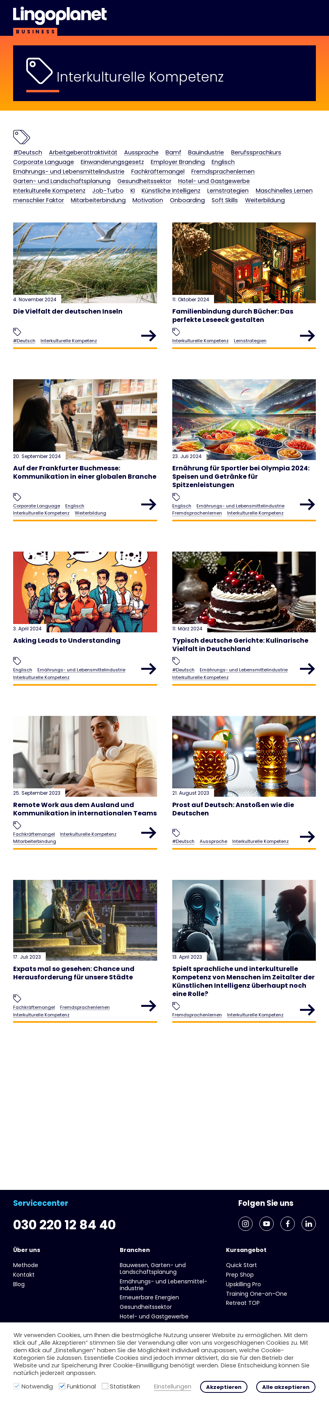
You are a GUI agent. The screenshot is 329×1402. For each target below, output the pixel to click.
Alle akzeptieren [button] (286, 1387)
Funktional (81, 1386)
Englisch (27, 174)
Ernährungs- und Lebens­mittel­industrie (115, 174)
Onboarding (149, 216)
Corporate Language (115, 164)
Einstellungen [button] (172, 1386)
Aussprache (163, 153)
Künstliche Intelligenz (49, 206)
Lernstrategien (117, 206)
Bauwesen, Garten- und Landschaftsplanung (153, 1269)
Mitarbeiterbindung (46, 216)
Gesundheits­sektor (252, 185)
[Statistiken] (105, 1386)
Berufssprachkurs (42, 164)
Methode (25, 1265)
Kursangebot (246, 1250)
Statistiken (125, 1386)
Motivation (104, 216)
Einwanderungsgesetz (196, 164)
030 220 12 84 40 (74, 1222)
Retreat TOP (243, 1303)
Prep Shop (240, 1275)
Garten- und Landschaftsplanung (154, 185)
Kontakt (24, 1275)
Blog (19, 1284)
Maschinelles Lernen (182, 206)
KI (245, 195)
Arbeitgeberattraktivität (95, 153)
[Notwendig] (17, 1386)
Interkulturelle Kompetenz (149, 195)
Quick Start (241, 1265)
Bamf (200, 153)
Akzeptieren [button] (223, 1387)
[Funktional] (62, 1386)
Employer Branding (272, 164)
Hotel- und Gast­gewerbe (56, 195)
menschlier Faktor (254, 206)
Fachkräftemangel (221, 174)
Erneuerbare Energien (149, 1298)
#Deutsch (30, 153)
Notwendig (37, 1386)
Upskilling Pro (243, 1284)
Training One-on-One (256, 1294)
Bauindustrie (237, 153)
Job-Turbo (218, 195)
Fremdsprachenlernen (51, 185)
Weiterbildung (239, 216)
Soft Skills (192, 216)
